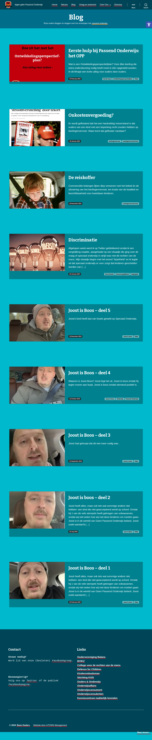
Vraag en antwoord (99, 6)
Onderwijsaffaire (86, 693)
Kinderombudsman (88, 681)
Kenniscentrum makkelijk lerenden (97, 706)
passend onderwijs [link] (99, 31)
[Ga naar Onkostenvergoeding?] (76, 135)
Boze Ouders (23, 733)
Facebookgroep (61, 668)
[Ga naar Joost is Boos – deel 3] (76, 455)
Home (66, 6)
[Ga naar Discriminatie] (76, 264)
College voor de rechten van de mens (99, 673)
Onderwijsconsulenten (90, 701)
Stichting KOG (85, 685)
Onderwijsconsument (89, 697)
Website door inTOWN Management (50, 733)
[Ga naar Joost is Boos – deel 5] (76, 330)
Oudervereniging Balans (91, 665)
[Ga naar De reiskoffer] (76, 198)
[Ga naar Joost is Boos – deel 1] (76, 592)
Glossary (118, 10)
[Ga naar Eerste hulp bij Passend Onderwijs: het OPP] (76, 72)
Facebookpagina (19, 692)
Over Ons (115, 6)
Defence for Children (89, 677)
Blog (85, 6)
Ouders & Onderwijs (89, 689)
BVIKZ (81, 669)
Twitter (32, 688)
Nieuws (76, 6)
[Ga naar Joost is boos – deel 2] (76, 522)
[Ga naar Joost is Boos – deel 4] (76, 393)
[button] (149, 24)
